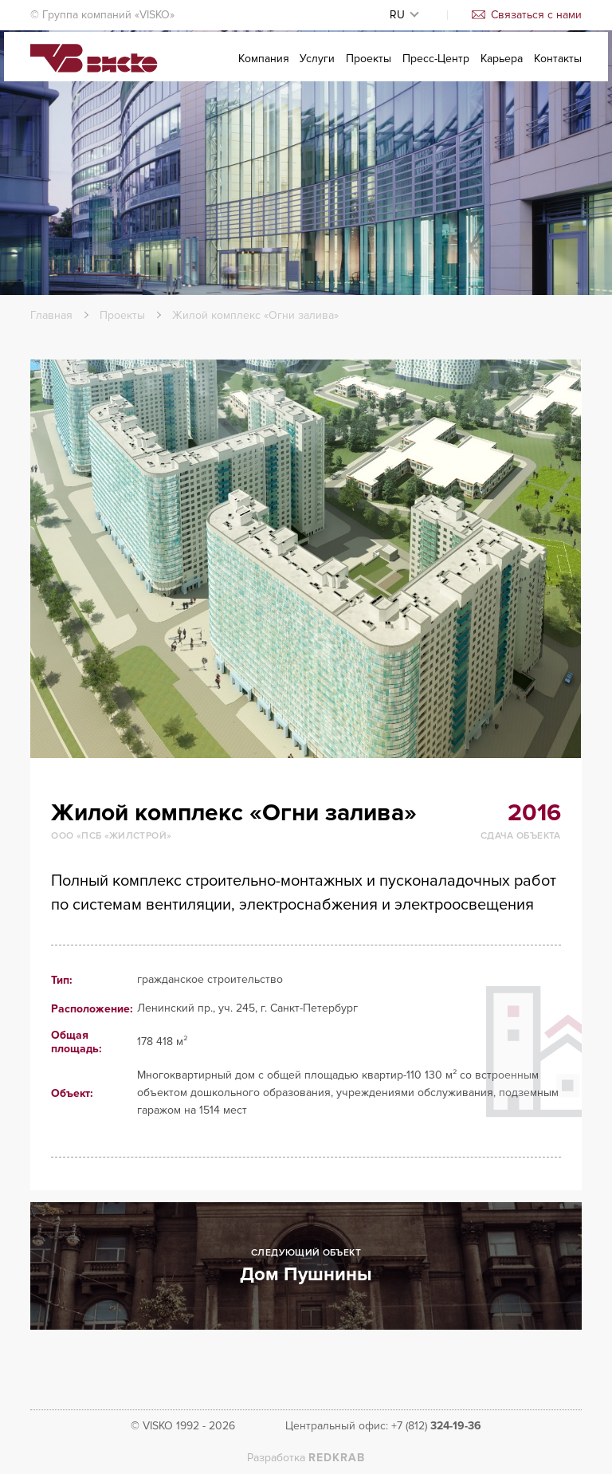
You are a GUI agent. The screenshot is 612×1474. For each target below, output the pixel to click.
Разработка (306, 1457)
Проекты (368, 69)
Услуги (317, 69)
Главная (51, 315)
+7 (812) (436, 1426)
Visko (94, 70)
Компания (263, 69)
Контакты (558, 69)
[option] (305, 559)
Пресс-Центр (435, 69)
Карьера (502, 69)
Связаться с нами (527, 15)
